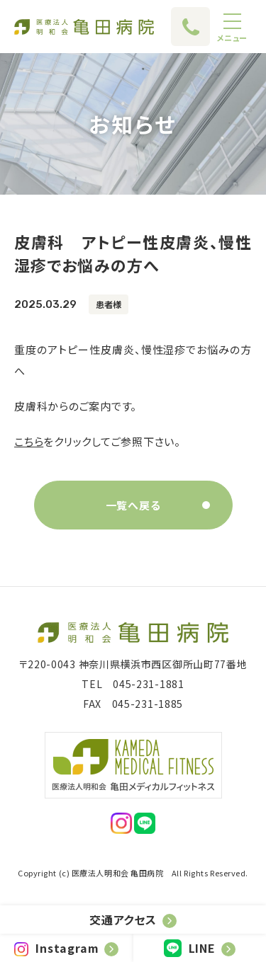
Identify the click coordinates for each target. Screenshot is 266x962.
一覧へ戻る (133, 505)
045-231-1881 (148, 684)
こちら (28, 441)
